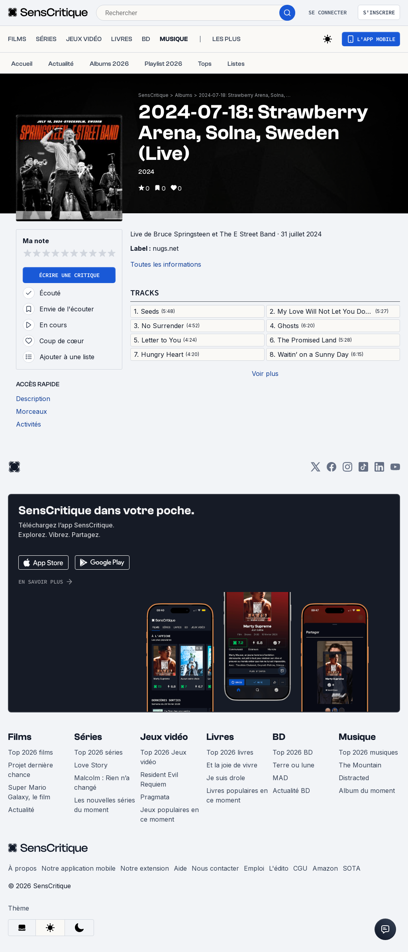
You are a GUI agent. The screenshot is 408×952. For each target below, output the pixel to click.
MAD (280, 778)
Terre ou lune (293, 765)
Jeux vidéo (164, 737)
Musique (357, 737)
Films (19, 737)
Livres (220, 737)
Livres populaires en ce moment (237, 795)
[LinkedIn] (379, 469)
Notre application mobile (78, 868)
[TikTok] (363, 469)
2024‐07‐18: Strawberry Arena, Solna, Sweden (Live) (244, 95)
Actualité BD (291, 791)
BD (279, 737)
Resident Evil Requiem (159, 779)
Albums (183, 95)
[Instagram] (347, 469)
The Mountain (360, 765)
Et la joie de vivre (231, 765)
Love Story (91, 765)
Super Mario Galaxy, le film (29, 792)
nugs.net (165, 248)
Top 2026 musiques (368, 752)
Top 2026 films (30, 752)
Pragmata (154, 797)
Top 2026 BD (293, 752)
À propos (22, 868)
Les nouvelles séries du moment (104, 805)
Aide (180, 868)
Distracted (354, 778)
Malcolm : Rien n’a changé (101, 782)
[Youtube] (395, 469)
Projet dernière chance (30, 770)
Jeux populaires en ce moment (169, 814)
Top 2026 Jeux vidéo (163, 757)
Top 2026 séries (98, 752)
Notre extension (144, 868)
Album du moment (367, 791)
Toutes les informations (165, 264)
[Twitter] (315, 469)
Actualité (21, 810)
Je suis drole (225, 778)
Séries (88, 737)
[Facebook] (331, 469)
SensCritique (153, 95)
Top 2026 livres (229, 752)
